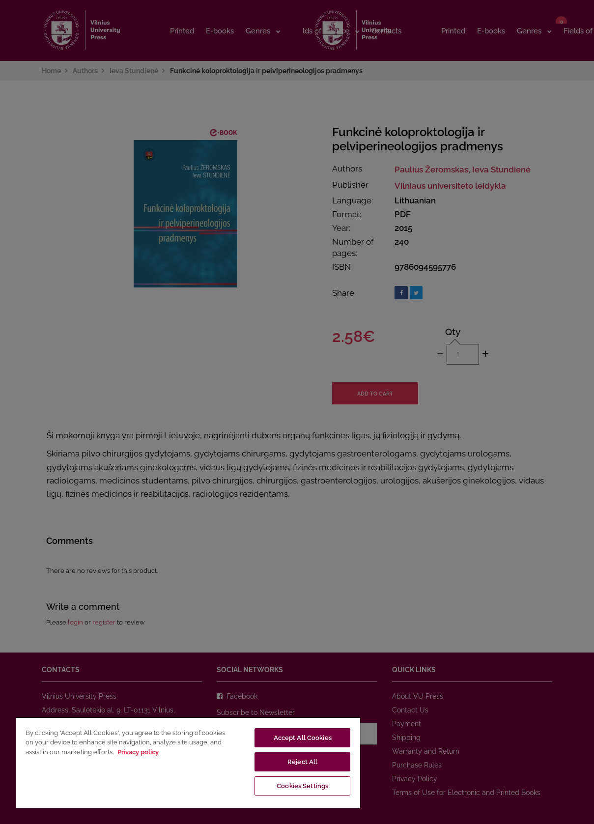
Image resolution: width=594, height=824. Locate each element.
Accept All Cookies (303, 737)
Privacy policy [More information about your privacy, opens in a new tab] (138, 752)
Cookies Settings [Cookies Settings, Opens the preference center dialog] (302, 786)
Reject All (302, 762)
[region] (188, 762)
